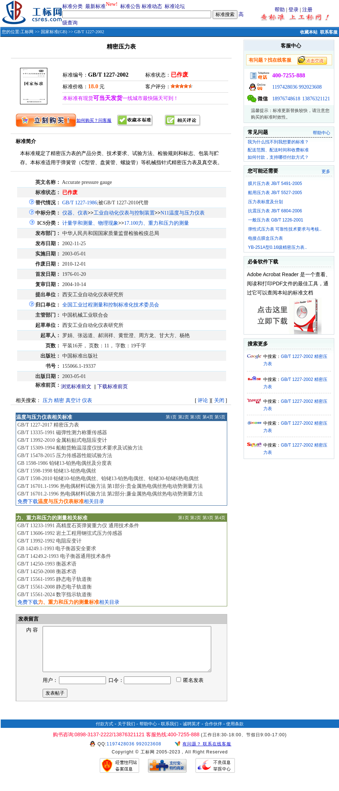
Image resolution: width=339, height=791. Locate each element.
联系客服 (329, 32)
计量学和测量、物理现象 (90, 223)
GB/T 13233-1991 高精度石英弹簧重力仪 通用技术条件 (78, 525)
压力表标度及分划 (265, 201)
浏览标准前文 (76, 386)
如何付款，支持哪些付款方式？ (278, 157)
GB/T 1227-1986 (79, 202)
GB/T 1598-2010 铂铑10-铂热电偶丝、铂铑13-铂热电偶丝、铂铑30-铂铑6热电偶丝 (108, 478)
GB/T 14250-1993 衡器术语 (46, 564)
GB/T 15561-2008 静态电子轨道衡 (54, 587)
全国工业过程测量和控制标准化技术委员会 (110, 305)
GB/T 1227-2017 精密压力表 (48, 425)
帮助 (280, 9)
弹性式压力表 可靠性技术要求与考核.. (285, 229)
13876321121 (316, 98)
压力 (48, 400)
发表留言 (28, 619)
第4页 (207, 417)
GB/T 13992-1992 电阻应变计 (49, 541)
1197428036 (284, 87)
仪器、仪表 (75, 213)
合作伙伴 (213, 732)
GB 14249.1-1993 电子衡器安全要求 (56, 548)
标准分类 (72, 6)
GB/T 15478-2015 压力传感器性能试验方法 (64, 455)
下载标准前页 (112, 386)
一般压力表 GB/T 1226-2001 (275, 220)
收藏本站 (309, 32)
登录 (293, 9)
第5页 (219, 417)
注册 (307, 9)
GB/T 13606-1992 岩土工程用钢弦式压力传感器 (69, 533)
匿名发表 (190, 689)
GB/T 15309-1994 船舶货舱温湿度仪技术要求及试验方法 (80, 448)
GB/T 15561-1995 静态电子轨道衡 (54, 579)
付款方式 (104, 732)
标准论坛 (175, 6)
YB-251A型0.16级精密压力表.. (277, 247)
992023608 (310, 87)
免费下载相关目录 (60, 501)
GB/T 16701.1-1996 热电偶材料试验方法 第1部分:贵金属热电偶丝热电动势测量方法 (110, 486)
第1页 (171, 417)
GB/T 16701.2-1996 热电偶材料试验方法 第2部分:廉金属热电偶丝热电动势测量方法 (110, 494)
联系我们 (169, 732)
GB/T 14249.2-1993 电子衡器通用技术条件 (64, 556)
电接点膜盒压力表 (265, 238)
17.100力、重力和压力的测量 (156, 223)
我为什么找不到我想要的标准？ (278, 141)
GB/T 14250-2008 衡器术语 (46, 571)
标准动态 (152, 6)
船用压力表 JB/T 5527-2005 (275, 192)
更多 (326, 171)
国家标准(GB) (54, 31)
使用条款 (235, 732)
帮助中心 (321, 132)
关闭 (219, 400)
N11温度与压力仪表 (183, 213)
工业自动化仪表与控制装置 (124, 213)
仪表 (87, 400)
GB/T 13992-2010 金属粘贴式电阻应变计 (62, 440)
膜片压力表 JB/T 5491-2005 (275, 183)
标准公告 (130, 6)
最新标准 (95, 6)
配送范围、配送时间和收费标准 (278, 150)
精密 (59, 400)
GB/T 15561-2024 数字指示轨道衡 (54, 594)
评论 (203, 400)
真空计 (73, 400)
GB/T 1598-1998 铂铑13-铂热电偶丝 (56, 471)
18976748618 (286, 98)
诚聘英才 (191, 732)
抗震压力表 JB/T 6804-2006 (275, 210)
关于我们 (126, 732)
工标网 (26, 31)
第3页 (195, 417)
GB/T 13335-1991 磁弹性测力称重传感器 (62, 432)
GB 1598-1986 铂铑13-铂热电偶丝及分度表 (64, 463)
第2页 (183, 417)
